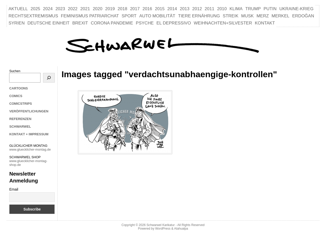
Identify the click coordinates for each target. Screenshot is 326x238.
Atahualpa (181, 228)
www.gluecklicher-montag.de (30, 149)
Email (13, 189)
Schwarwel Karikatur (160, 225)
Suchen (14, 71)
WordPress (162, 228)
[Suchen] (49, 78)
